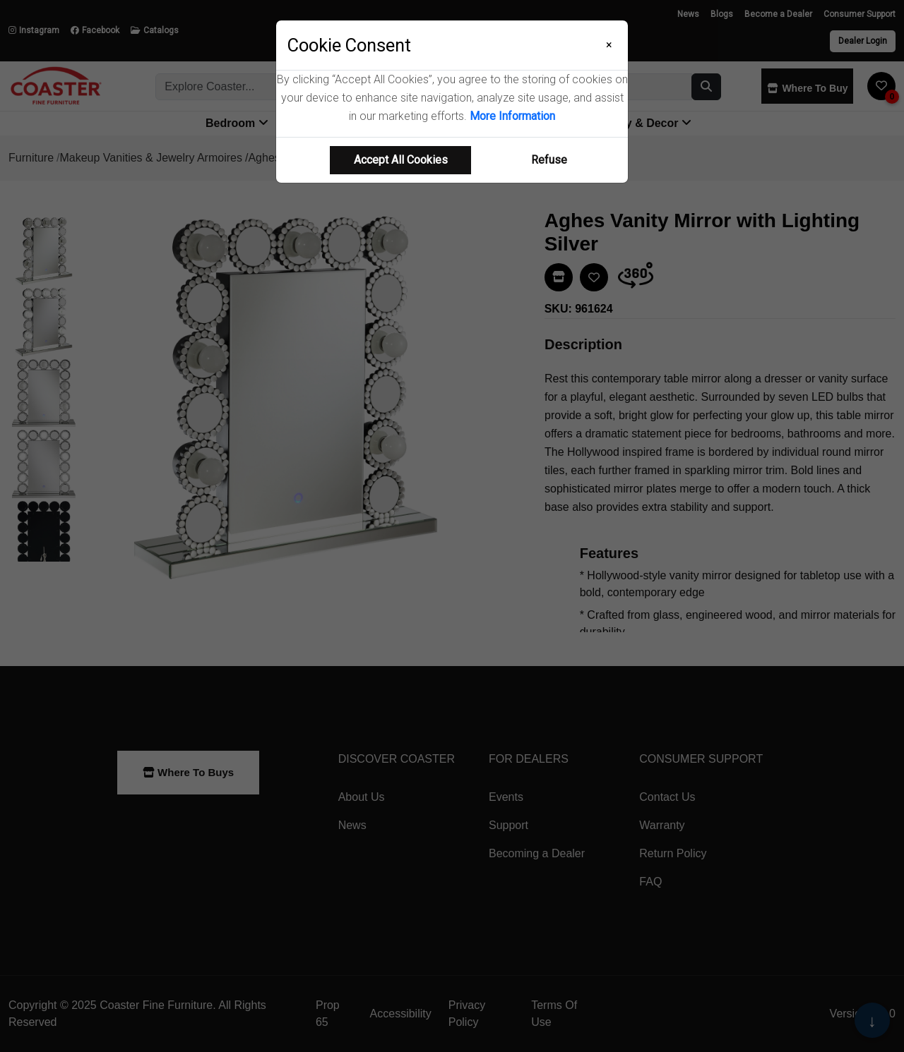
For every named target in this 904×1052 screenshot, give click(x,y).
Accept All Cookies (401, 160)
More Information (512, 116)
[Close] (609, 45)
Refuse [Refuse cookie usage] (549, 160)
